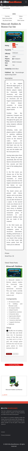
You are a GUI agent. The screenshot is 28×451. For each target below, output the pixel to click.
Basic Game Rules (7, 18)
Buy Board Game (7, 20)
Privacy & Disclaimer (5, 435)
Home (2, 6)
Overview (7, 16)
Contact (3, 432)
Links (20, 18)
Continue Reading (14, 365)
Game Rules (15, 353)
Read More (9, 353)
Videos (21, 16)
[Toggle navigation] (26, 1)
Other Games (20, 20)
